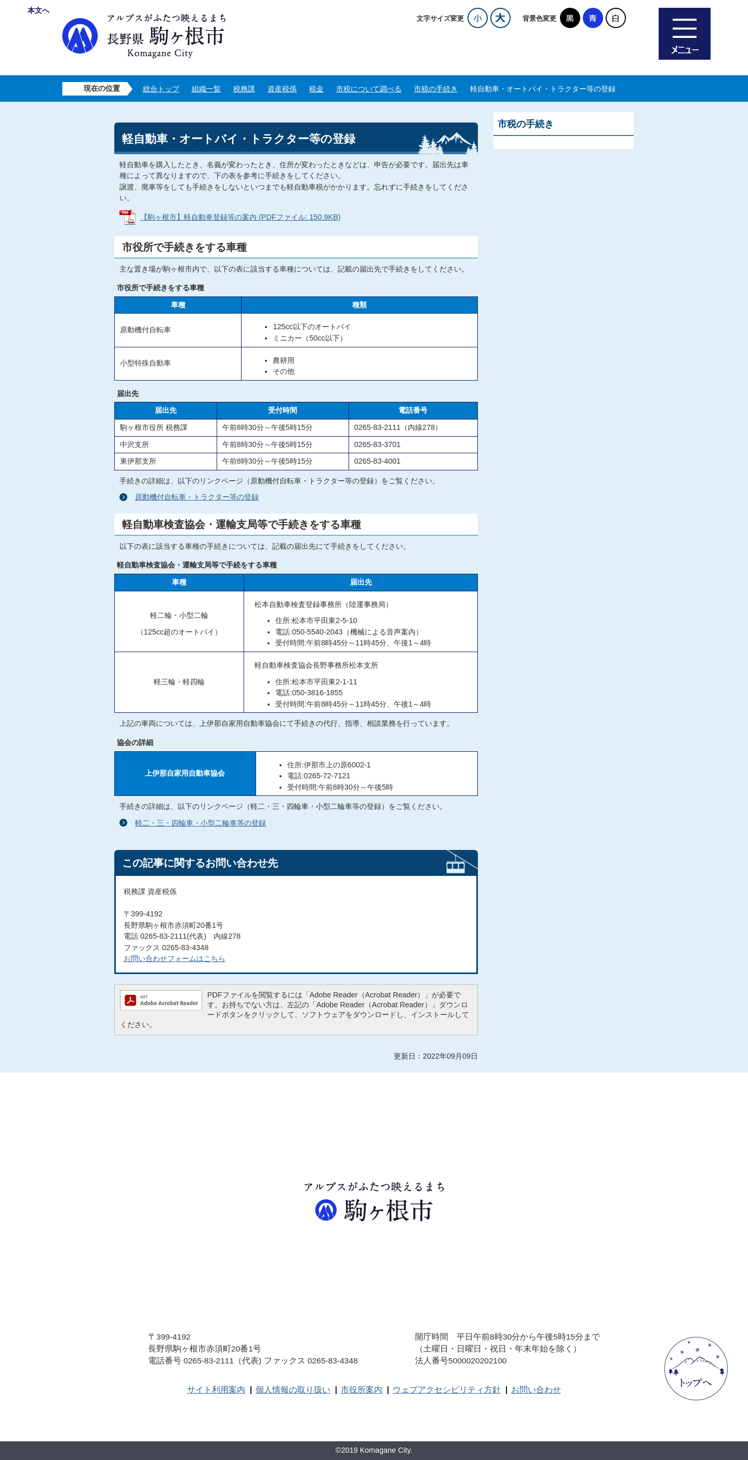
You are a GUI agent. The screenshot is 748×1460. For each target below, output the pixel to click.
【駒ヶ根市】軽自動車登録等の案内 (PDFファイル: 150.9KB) (240, 217)
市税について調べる (369, 89)
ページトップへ (696, 1368)
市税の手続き (436, 89)
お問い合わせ (536, 1389)
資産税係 (282, 89)
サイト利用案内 (216, 1389)
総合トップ (161, 89)
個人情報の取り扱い (293, 1389)
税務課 (244, 89)
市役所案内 (361, 1389)
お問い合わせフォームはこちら (174, 958)
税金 (316, 89)
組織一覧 (206, 89)
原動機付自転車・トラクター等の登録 (197, 497)
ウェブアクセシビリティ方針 (447, 1389)
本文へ (38, 10)
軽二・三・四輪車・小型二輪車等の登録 (200, 823)
